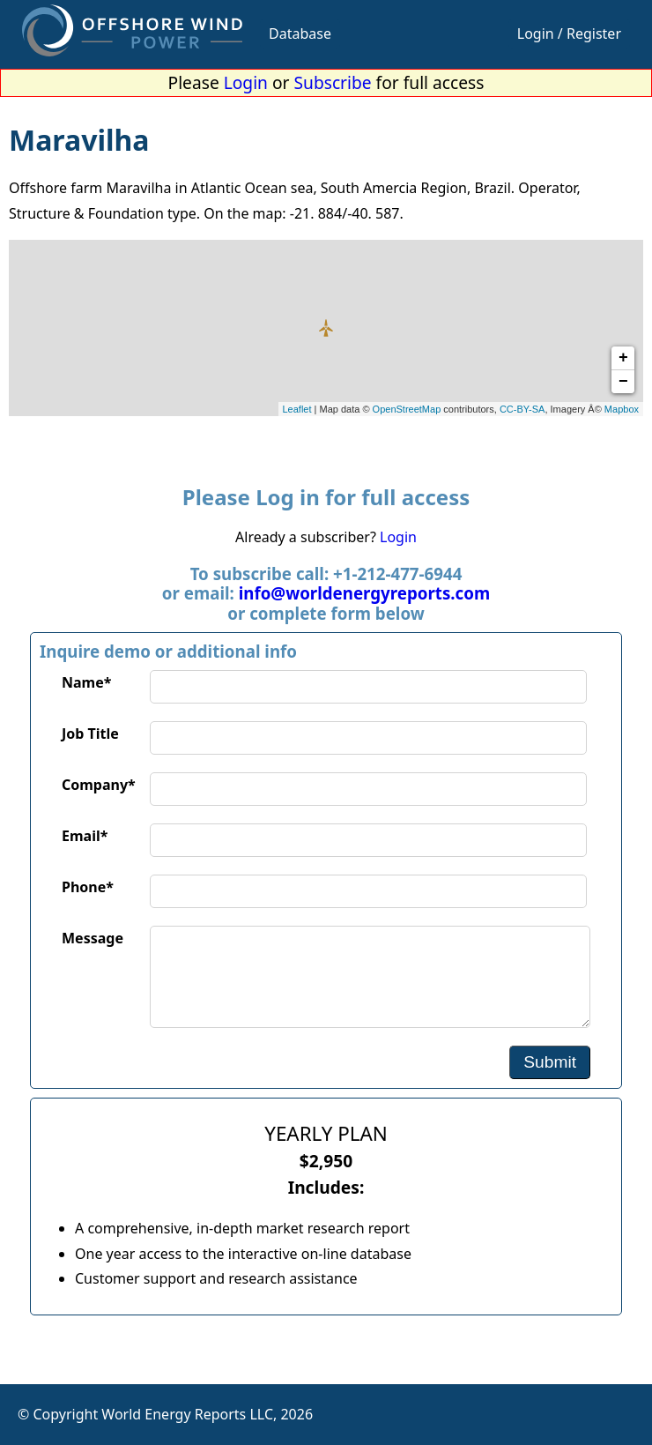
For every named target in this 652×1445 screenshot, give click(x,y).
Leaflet (297, 409)
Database (300, 33)
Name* (86, 682)
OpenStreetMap (407, 409)
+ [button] (623, 358)
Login (246, 82)
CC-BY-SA (522, 409)
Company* (99, 784)
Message (92, 938)
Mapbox (621, 409)
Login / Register (569, 33)
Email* (84, 835)
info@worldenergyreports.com (364, 593)
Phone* (88, 887)
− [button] (623, 381)
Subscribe (333, 82)
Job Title (90, 733)
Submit (549, 1062)
